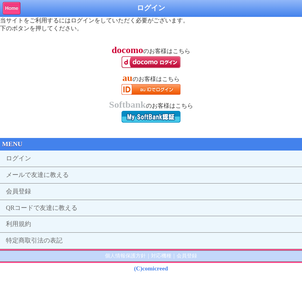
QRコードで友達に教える (41, 207)
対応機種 (161, 256)
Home (11, 8)
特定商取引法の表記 (34, 240)
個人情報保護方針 (125, 256)
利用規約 (18, 224)
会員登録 (18, 191)
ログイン (18, 158)
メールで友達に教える (37, 174)
